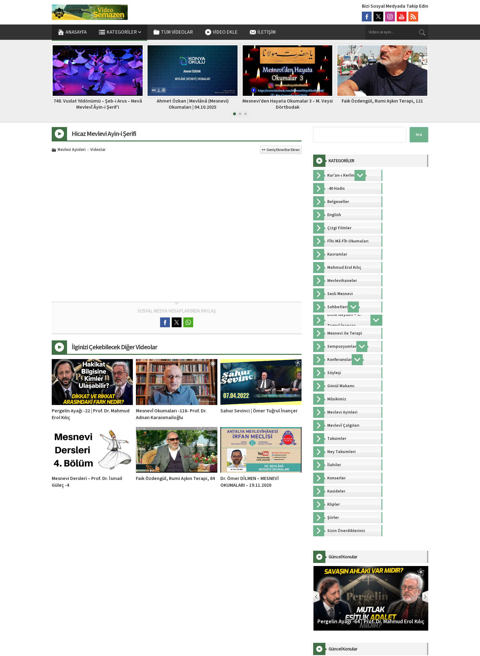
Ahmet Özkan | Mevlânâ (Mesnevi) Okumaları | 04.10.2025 (288, 104)
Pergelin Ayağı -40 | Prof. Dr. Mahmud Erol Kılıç (97, 104)
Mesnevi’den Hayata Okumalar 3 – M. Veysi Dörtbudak (382, 104)
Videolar (98, 150)
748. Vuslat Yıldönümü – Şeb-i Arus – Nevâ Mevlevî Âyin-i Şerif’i (192, 104)
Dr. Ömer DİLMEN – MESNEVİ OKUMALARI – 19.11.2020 (249, 482)
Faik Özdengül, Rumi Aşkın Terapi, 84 (175, 478)
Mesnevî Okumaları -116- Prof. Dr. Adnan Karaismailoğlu (171, 414)
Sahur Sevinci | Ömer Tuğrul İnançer (259, 410)
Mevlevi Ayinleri (72, 150)
